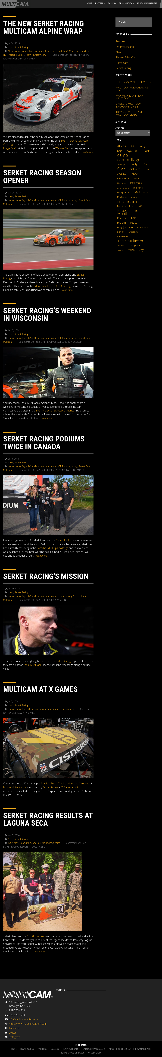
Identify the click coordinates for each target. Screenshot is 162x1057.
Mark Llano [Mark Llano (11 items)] (141, 192)
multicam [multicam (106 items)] (127, 201)
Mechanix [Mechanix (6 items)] (122, 197)
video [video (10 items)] (131, 250)
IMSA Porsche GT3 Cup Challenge (53, 286)
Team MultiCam (32, 665)
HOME (89, 3)
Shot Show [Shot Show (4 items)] (133, 232)
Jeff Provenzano (125, 47)
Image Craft (9, 148)
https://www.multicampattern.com (28, 1023)
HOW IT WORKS (27, 1049)
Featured (121, 41)
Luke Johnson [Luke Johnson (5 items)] (123, 192)
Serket (21, 54)
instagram (14, 1037)
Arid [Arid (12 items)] (133, 146)
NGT (5, 54)
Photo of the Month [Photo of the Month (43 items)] (127, 212)
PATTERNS (42, 1049)
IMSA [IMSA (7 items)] (136, 178)
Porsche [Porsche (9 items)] (122, 218)
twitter (12, 1032)
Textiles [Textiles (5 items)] (120, 245)
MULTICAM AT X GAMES (40, 689)
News (10, 47)
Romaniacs (122, 63)
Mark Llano (74, 50)
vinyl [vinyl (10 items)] (141, 250)
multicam (86, 50)
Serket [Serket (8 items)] (120, 231)
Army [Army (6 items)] (142, 146)
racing (75, 200)
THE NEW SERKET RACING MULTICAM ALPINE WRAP (43, 27)
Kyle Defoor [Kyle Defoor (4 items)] (138, 187)
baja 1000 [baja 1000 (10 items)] (132, 151)
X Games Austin (70, 787)
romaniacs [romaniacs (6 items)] (142, 227)
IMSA (65, 50)
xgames (70, 709)
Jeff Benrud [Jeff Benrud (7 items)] (136, 182)
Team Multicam (126, 3)
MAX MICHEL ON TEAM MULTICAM (129, 97)
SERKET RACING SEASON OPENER (42, 176)
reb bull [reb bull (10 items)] (121, 222)
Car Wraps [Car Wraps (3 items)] (121, 164)
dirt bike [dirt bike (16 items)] (134, 169)
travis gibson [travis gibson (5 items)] (134, 245)
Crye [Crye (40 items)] (121, 168)
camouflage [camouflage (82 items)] (128, 159)
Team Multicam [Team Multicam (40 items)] (130, 241)
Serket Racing (21, 47)
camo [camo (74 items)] (122, 155)
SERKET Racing (35, 936)
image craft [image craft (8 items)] (123, 178)
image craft (56, 50)
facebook (14, 1028)
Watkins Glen (62, 148)
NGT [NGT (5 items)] (140, 206)
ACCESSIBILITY (94, 1052)
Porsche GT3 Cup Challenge (52, 548)
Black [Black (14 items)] (146, 151)
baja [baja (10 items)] (119, 151)
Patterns (100, 3)
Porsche (13, 54)
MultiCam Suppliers (147, 3)
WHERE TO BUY (124, 1049)
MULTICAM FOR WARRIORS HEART (132, 89)
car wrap (39, 50)
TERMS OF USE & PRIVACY (72, 1052)
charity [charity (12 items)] (133, 164)
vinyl (44, 54)
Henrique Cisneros (78, 783)
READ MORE (87, 152)
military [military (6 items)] (135, 197)
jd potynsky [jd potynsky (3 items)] (121, 183)
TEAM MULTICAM (70, 1049)
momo (43, 709)
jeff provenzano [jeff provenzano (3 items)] (123, 188)
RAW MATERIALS (143, 1049)
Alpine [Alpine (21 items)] (121, 146)
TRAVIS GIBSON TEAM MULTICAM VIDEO (129, 113)
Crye (47, 50)
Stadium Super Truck (52, 783)
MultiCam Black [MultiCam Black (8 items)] (125, 206)
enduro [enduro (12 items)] (121, 174)
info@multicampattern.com (24, 1019)
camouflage (28, 50)
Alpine (11, 50)
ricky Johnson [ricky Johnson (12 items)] (125, 227)
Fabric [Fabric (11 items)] (133, 174)
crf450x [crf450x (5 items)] (145, 164)
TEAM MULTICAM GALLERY (93, 1049)
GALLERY (55, 1049)
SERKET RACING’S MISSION (45, 576)
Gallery (112, 3)
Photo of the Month (127, 57)
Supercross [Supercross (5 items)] (122, 236)
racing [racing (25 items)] (135, 218)
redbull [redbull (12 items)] (134, 222)
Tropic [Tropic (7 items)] (120, 249)
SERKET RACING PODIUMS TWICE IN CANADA (44, 442)
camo (18, 50)
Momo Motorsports (14, 787)
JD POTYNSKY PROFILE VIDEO (133, 82)
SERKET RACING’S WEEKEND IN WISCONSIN (47, 314)
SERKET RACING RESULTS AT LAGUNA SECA (48, 819)
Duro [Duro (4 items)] (147, 169)
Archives (119, 127)
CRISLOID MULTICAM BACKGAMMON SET (128, 105)
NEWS (111, 1049)
